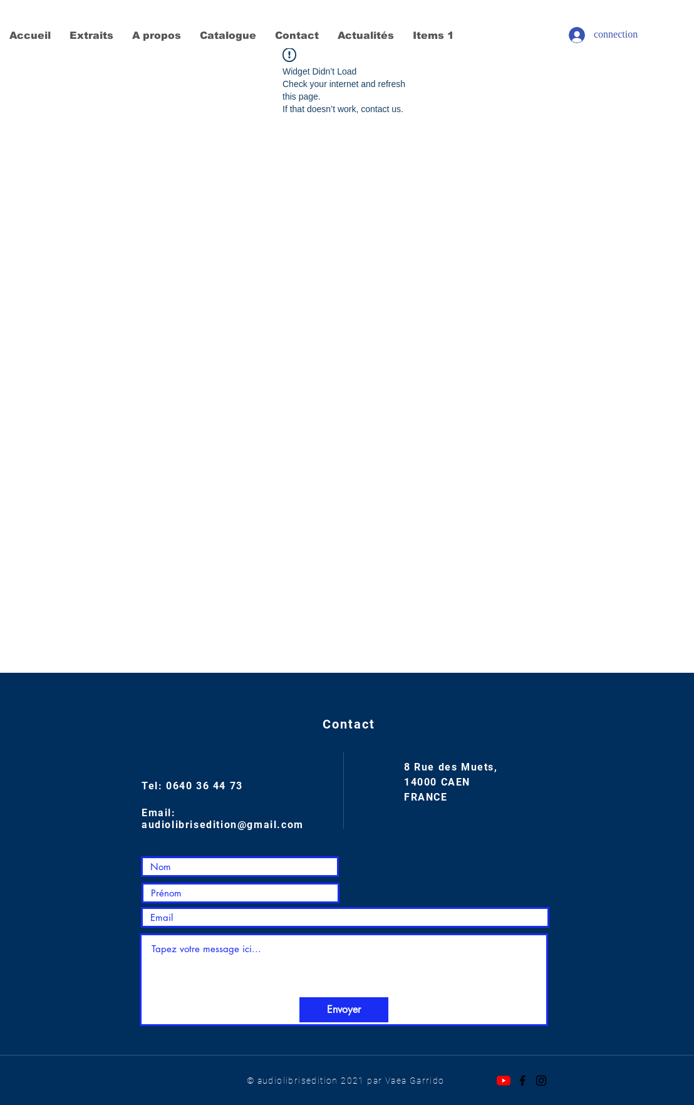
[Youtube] (503, 1080)
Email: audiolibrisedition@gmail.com (223, 819)
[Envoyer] (343, 1009)
